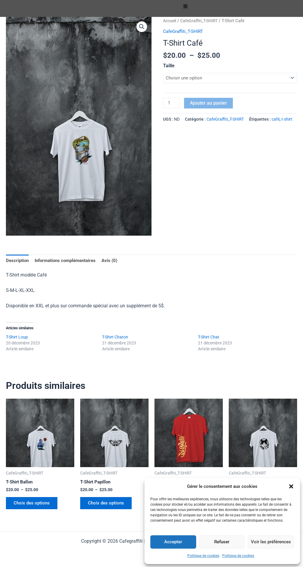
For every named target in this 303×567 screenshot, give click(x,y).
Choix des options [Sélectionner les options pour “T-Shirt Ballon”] (33, 505)
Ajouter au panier (209, 103)
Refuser (221, 541)
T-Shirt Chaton (115, 338)
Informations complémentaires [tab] (69, 260)
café (276, 120)
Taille (169, 65)
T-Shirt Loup (17, 338)
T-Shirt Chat (208, 338)
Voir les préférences (271, 541)
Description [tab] (18, 260)
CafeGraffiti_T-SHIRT (202, 20)
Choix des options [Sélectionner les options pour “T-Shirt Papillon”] (108, 505)
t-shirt (286, 120)
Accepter (173, 541)
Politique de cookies (203, 556)
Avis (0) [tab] (116, 260)
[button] (291, 486)
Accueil (170, 20)
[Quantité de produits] (171, 103)
